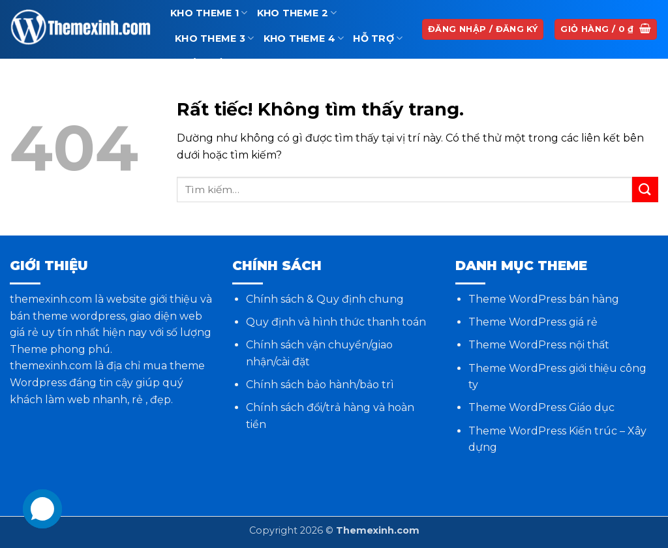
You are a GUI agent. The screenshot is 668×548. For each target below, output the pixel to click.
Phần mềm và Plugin (237, 63)
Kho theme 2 (297, 13)
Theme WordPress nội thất (538, 345)
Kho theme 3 (214, 38)
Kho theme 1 (209, 13)
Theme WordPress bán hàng (543, 299)
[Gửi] (645, 189)
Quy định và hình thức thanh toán (336, 322)
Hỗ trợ (377, 38)
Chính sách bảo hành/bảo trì (320, 384)
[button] (605, 29)
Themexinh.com (377, 530)
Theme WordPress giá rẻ (533, 322)
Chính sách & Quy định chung (325, 299)
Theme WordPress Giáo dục (541, 407)
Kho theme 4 (304, 38)
